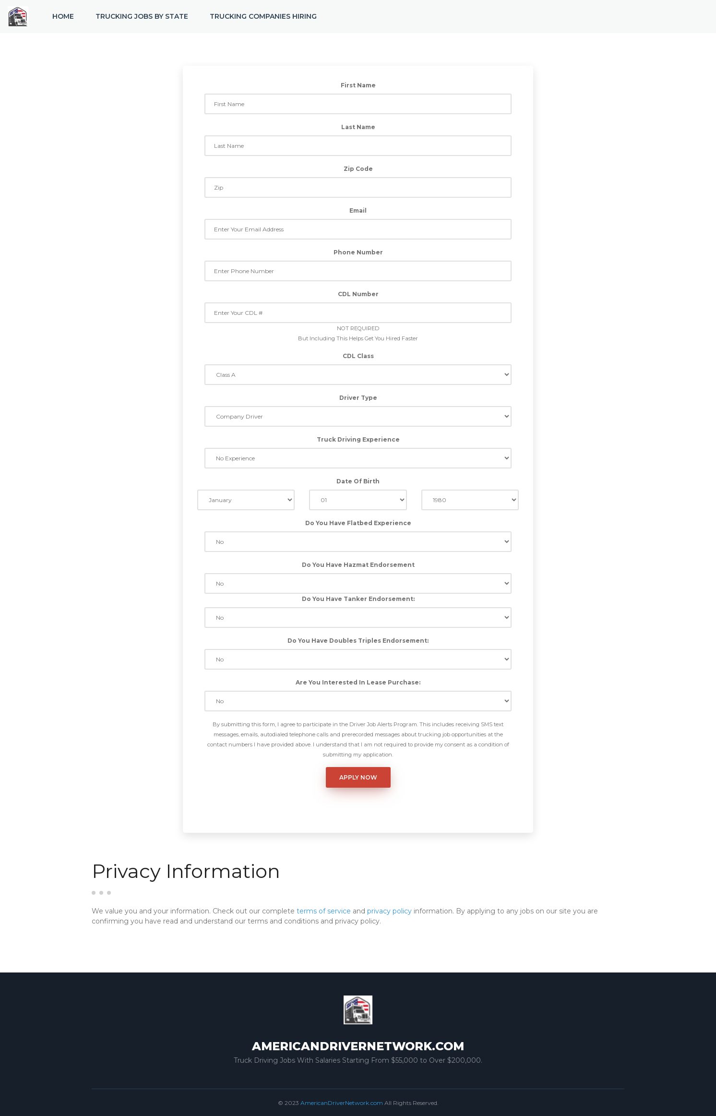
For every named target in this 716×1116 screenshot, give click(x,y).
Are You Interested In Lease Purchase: (358, 682)
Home (63, 16)
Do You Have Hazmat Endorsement (358, 564)
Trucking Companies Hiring (263, 16)
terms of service (324, 911)
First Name (358, 85)
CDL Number (358, 294)
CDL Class (358, 356)
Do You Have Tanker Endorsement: (358, 598)
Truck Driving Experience (358, 439)
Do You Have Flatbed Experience (358, 523)
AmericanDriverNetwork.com (341, 1102)
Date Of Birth (358, 481)
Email (358, 210)
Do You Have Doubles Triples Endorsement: (358, 640)
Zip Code (358, 168)
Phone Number (358, 252)
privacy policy (389, 911)
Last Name (358, 127)
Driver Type (358, 397)
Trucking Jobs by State (141, 16)
